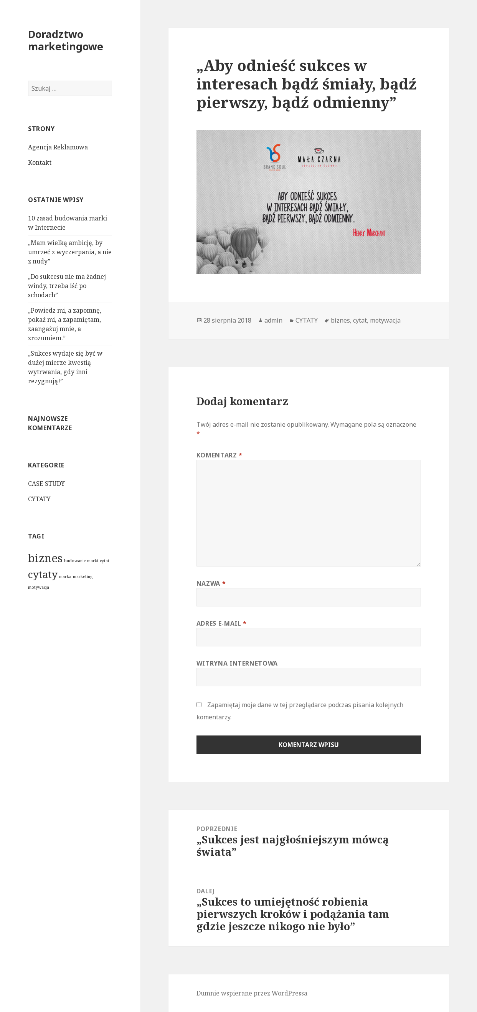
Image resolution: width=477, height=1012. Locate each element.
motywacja (385, 320)
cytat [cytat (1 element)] (104, 560)
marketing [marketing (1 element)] (82, 576)
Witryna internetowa (237, 663)
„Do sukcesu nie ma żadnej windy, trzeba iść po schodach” (67, 285)
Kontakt (39, 162)
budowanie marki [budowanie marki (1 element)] (81, 560)
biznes (340, 320)
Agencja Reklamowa (58, 147)
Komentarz (219, 455)
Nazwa (211, 583)
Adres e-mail (221, 623)
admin (273, 320)
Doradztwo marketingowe (65, 40)
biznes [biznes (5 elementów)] (45, 558)
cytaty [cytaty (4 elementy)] (43, 574)
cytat (360, 320)
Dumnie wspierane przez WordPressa (251, 993)
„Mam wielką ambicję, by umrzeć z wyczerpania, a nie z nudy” (70, 252)
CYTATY (39, 499)
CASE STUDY (46, 483)
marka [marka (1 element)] (65, 576)
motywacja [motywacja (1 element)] (38, 587)
